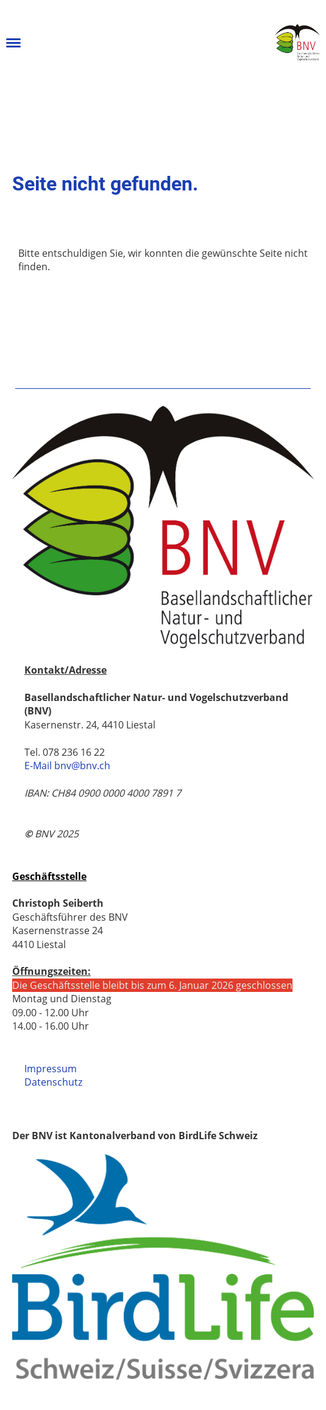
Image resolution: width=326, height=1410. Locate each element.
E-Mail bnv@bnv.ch (67, 765)
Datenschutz (53, 1082)
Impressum (50, 1068)
